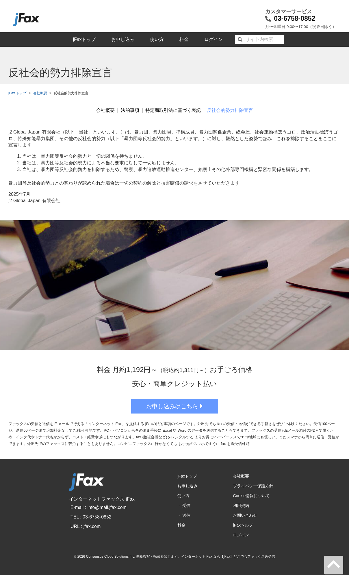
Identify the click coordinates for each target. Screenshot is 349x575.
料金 (184, 39)
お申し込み (122, 39)
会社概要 (40, 93)
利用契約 (241, 505)
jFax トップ (17, 93)
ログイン (213, 39)
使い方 (157, 39)
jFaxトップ (84, 39)
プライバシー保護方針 (253, 486)
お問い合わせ (245, 515)
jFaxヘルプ (243, 525)
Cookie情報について (251, 495)
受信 (186, 505)
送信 (186, 515)
